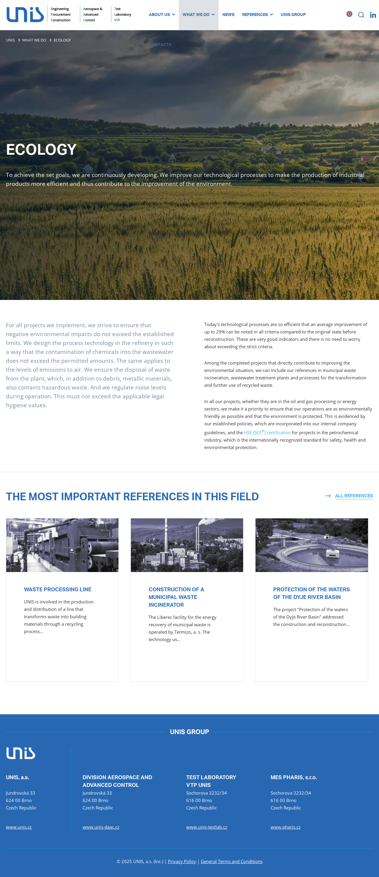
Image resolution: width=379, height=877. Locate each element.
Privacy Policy (182, 861)
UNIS (10, 40)
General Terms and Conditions (232, 861)
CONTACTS (160, 45)
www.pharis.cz (286, 827)
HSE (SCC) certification (267, 432)
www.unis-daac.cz (101, 827)
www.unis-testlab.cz (206, 827)
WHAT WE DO (199, 15)
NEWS (228, 15)
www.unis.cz (19, 827)
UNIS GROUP (293, 15)
